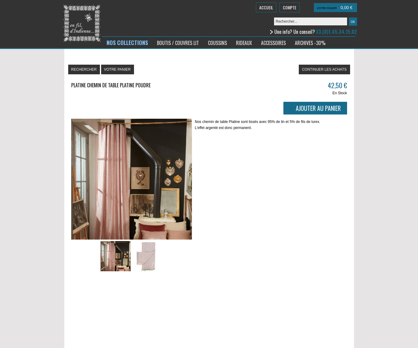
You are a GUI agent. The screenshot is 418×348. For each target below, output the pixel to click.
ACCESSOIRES (273, 43)
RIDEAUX (244, 43)
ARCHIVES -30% (310, 43)
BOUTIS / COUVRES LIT (178, 43)
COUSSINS (217, 43)
